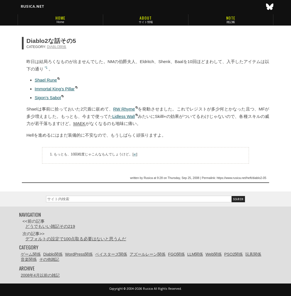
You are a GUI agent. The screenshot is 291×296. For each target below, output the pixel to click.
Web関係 (213, 254)
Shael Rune (46, 80)
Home (60, 22)
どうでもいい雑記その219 (50, 226)
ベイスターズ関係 (111, 254)
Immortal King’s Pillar (55, 88)
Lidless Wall (123, 116)
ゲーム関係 (31, 254)
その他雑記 (49, 259)
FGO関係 (176, 254)
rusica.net (32, 6)
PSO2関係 (233, 254)
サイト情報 (146, 22)
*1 (46, 67)
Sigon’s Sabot (48, 97)
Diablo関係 (56, 47)
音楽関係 (29, 259)
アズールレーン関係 (147, 254)
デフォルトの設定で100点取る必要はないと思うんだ (75, 238)
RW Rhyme (124, 109)
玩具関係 (253, 254)
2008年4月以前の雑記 (40, 275)
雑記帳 (230, 22)
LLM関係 (195, 254)
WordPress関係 (79, 254)
